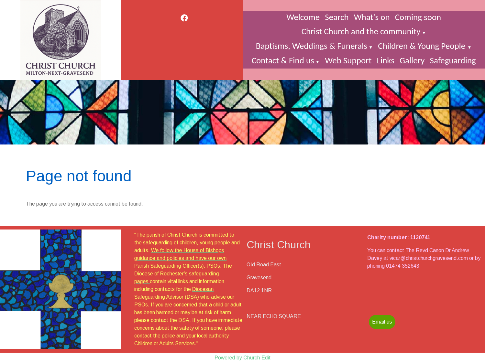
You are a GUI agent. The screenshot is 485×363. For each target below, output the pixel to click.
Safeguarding (453, 60)
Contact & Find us (283, 60)
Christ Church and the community (361, 31)
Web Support (348, 60)
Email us (382, 322)
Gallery (412, 60)
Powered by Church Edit (242, 357)
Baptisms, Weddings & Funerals (311, 45)
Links (385, 60)
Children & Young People (422, 45)
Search (336, 17)
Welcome (303, 17)
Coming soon (418, 17)
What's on (372, 17)
